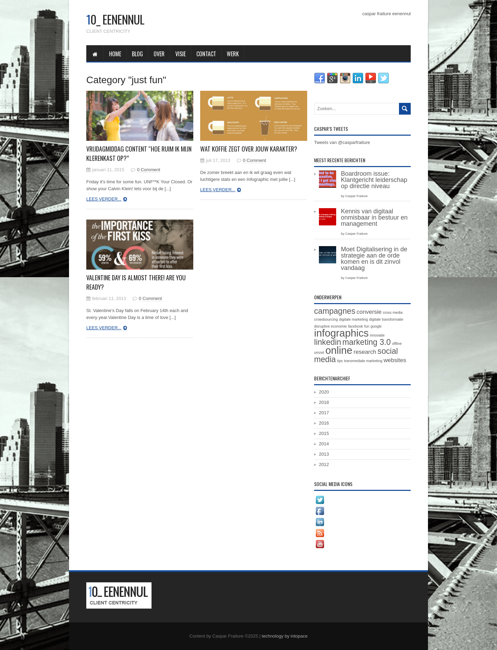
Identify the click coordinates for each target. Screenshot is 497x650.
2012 (324, 464)
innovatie (377, 335)
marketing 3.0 (366, 342)
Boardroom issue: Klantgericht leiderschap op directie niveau (374, 180)
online (338, 350)
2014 (324, 443)
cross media (392, 312)
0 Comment (148, 169)
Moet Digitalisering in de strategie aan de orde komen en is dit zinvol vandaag (374, 258)
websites (394, 360)
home (115, 54)
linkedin (327, 342)
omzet (319, 352)
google (376, 326)
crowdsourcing (326, 319)
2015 (324, 433)
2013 (324, 454)
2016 (324, 423)
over (159, 54)
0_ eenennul (115, 19)
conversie (369, 312)
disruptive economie (330, 326)
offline (397, 343)
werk (233, 54)
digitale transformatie (386, 319)
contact (206, 54)
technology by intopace (285, 636)
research (365, 352)
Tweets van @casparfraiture (342, 142)
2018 (324, 402)
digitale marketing (353, 319)
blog (137, 54)
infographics (341, 333)
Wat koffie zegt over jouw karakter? (248, 148)
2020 (324, 392)
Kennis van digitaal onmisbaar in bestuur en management (374, 217)
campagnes (334, 311)
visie (180, 54)
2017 (324, 412)
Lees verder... (103, 199)
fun (366, 326)
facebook (355, 326)
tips (340, 361)
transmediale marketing (363, 361)
